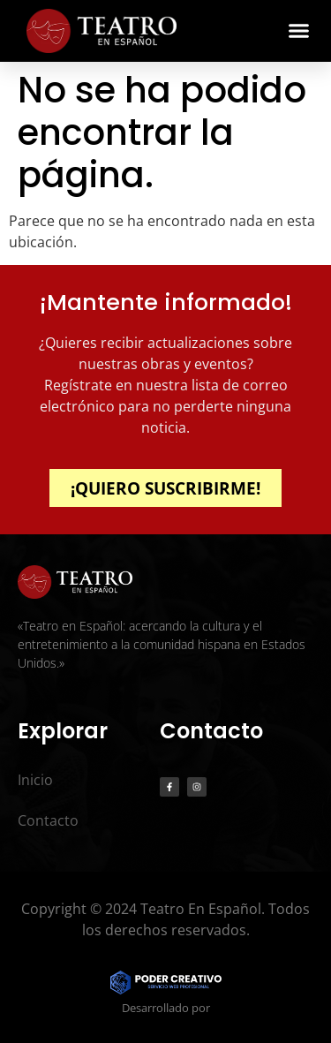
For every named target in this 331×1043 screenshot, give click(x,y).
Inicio (35, 780)
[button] (299, 31)
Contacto (48, 820)
